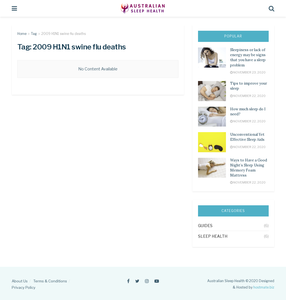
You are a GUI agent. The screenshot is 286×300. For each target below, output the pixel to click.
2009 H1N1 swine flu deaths (63, 34)
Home (22, 34)
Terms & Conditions (50, 281)
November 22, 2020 (248, 96)
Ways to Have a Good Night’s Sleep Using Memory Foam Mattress (248, 168)
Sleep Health (212, 236)
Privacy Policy (23, 287)
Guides (205, 225)
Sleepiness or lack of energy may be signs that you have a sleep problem (248, 57)
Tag (34, 34)
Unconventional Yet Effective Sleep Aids (247, 137)
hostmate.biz (263, 287)
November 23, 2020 (248, 72)
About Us (20, 281)
